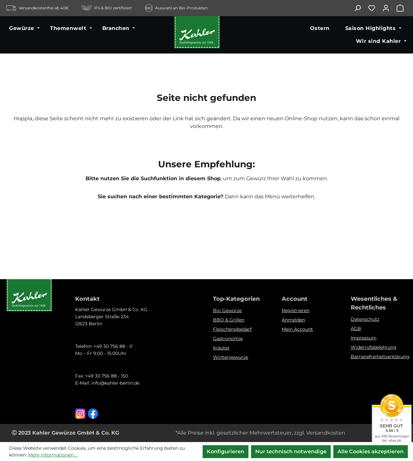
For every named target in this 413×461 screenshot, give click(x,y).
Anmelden (293, 320)
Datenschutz (365, 319)
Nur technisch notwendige (291, 451)
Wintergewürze (230, 357)
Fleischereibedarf (232, 329)
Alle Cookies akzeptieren (370, 451)
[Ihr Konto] (389, 8)
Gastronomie (228, 338)
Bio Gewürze (227, 310)
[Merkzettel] (375, 8)
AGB (356, 328)
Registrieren (295, 310)
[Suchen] (361, 8)
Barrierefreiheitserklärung (380, 356)
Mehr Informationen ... (53, 455)
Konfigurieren (225, 451)
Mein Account (297, 329)
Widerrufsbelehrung (374, 347)
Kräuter (221, 348)
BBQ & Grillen (228, 320)
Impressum (364, 338)
